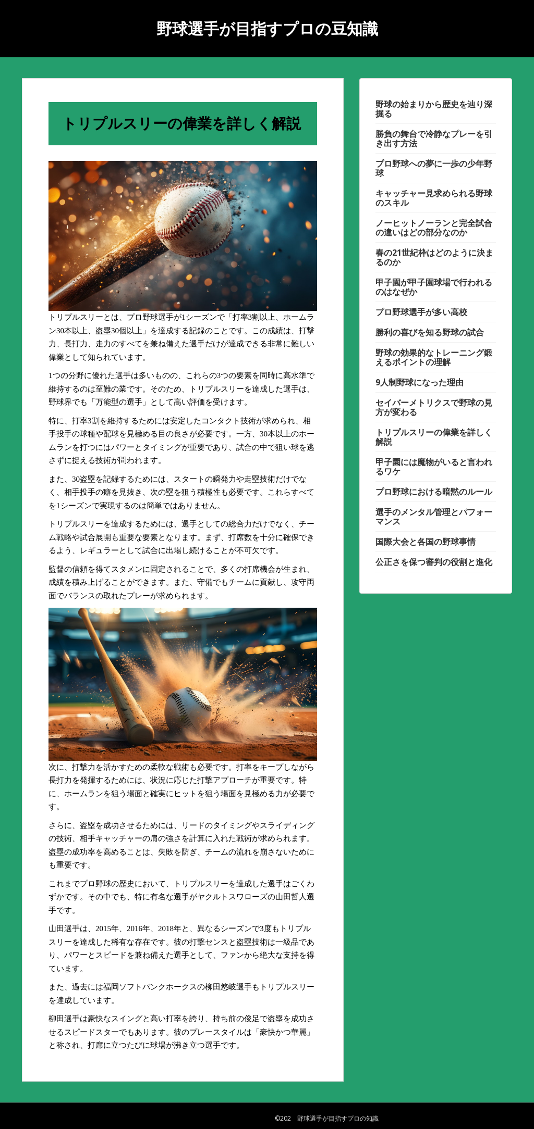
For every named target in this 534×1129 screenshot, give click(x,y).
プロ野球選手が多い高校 (421, 312)
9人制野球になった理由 (419, 382)
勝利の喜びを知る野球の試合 (429, 332)
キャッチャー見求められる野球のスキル (433, 197)
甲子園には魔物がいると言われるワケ (433, 466)
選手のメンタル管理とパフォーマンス (433, 516)
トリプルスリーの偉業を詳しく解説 (433, 436)
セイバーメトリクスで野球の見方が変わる (433, 407)
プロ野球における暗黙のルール (433, 491)
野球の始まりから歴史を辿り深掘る (433, 108)
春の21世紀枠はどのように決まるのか (434, 257)
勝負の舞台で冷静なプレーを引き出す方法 (433, 138)
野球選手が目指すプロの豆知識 (267, 28)
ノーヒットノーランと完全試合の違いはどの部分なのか (433, 227)
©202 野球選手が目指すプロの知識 (327, 1118)
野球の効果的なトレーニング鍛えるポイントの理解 (433, 357)
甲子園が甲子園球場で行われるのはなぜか (433, 287)
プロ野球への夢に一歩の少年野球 (433, 168)
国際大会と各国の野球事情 (425, 541)
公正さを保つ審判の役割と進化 (433, 562)
